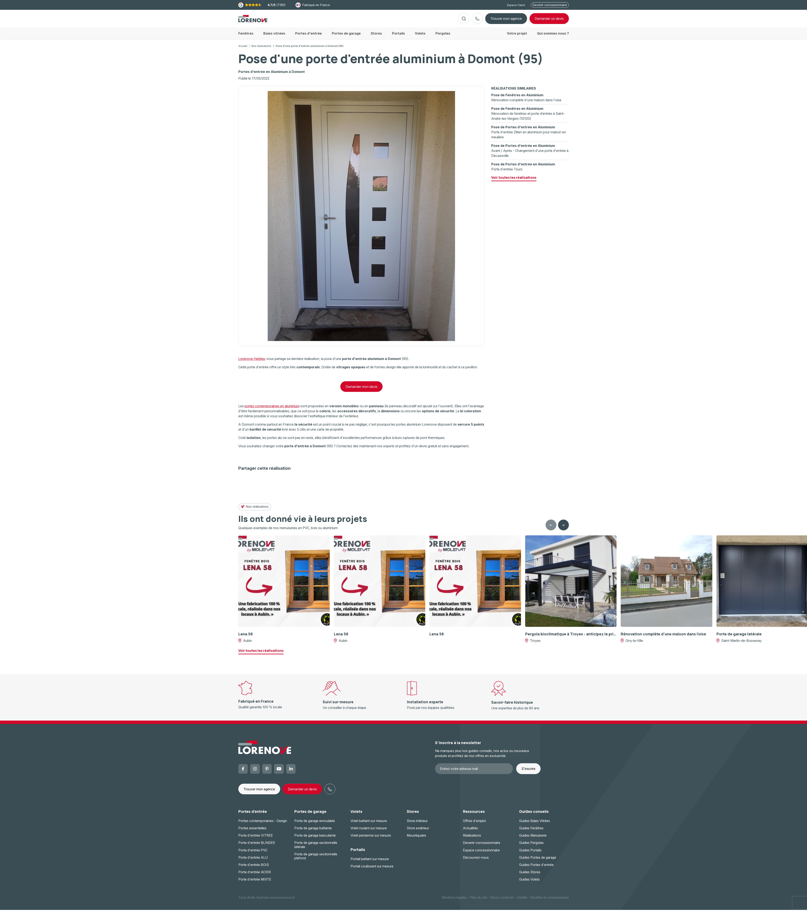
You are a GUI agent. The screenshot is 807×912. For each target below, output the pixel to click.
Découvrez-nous (476, 861)
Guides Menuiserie (533, 839)
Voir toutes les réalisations (513, 181)
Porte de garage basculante (315, 839)
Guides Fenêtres (531, 831)
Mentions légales (454, 900)
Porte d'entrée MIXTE (254, 883)
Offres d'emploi (474, 824)
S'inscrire (528, 772)
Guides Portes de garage (537, 861)
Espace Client (516, 5)
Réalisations (472, 839)
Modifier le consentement (550, 900)
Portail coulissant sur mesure (372, 869)
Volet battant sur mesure (369, 824)
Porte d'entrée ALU (253, 861)
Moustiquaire (416, 839)
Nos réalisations (261, 49)
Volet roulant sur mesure (369, 831)
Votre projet (517, 37)
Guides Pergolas (531, 846)
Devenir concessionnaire (550, 5)
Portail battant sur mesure (370, 862)
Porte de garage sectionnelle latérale (315, 848)
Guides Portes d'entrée (536, 868)
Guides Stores (529, 875)
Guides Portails (530, 853)
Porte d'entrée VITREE (255, 839)
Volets (356, 814)
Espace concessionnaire (481, 853)
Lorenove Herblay (251, 362)
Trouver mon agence (506, 20)
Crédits (522, 900)
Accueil (242, 49)
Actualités (470, 831)
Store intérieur (417, 824)
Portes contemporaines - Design (262, 824)
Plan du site (478, 900)
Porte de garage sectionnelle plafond (315, 859)
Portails (358, 852)
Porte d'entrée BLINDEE (256, 846)
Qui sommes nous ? (553, 37)
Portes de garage (310, 814)
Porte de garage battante (313, 831)
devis (549, 20)
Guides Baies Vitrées (534, 824)
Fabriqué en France (313, 4)
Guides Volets (529, 883)
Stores (413, 814)
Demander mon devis (361, 390)
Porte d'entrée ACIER (254, 875)
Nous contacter (502, 900)
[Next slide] (563, 528)
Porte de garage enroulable (314, 824)
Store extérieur (418, 831)
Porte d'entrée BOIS (253, 868)
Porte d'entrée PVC (252, 853)
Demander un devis (302, 792)
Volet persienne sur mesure (371, 839)
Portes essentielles (252, 831)
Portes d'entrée (252, 814)
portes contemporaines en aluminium (272, 409)
